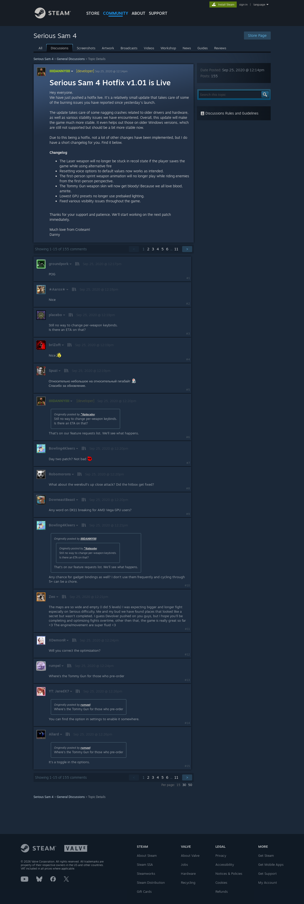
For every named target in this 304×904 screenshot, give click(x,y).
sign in (243, 4)
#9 (188, 514)
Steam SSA (145, 864)
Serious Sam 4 (44, 59)
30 (184, 785)
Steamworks (146, 873)
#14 (187, 723)
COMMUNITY (115, 13)
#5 (188, 389)
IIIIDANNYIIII (62, 71)
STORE (93, 13)
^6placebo (88, 414)
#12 (187, 654)
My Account (267, 882)
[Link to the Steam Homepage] (57, 17)
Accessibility (224, 864)
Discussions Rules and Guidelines (229, 113)
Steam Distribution (151, 882)
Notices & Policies (228, 873)
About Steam (147, 855)
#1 (188, 278)
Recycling (188, 882)
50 (190, 785)
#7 (188, 463)
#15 (187, 766)
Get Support (267, 873)
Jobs (184, 864)
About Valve (190, 855)
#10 (187, 585)
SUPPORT (158, 13)
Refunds (221, 891)
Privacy (220, 855)
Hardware (188, 873)
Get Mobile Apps (270, 864)
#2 (188, 303)
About (138, 13)
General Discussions (71, 59)
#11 (187, 629)
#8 (188, 488)
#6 (188, 437)
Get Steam (266, 855)
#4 (188, 359)
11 (176, 249)
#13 (187, 680)
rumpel (85, 704)
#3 (188, 333)
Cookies (221, 882)
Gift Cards (144, 891)
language (259, 4)
